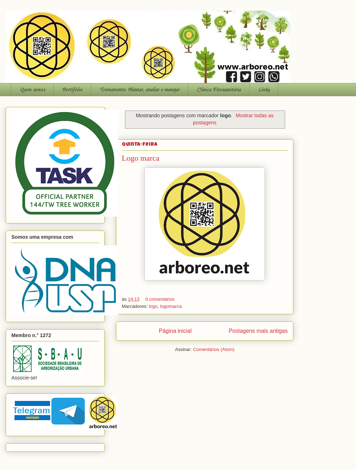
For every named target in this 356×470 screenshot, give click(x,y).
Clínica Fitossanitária (219, 90)
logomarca (171, 306)
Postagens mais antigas (258, 331)
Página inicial (175, 331)
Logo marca (140, 158)
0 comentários (160, 299)
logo (153, 306)
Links (263, 90)
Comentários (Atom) (213, 349)
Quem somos (32, 90)
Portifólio (72, 90)
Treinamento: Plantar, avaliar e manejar (139, 90)
